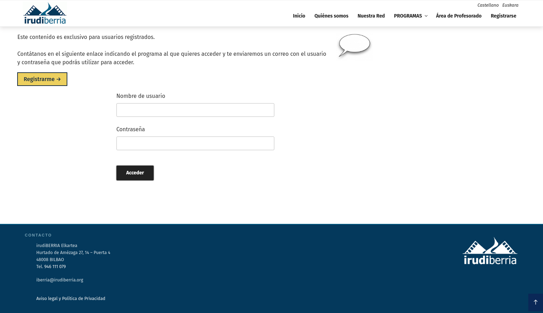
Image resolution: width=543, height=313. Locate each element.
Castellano (488, 5)
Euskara (510, 5)
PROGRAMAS (411, 16)
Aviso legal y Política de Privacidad (70, 298)
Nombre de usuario (141, 96)
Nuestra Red (371, 16)
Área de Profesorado (459, 16)
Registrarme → (42, 79)
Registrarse (503, 16)
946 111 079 (55, 266)
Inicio (299, 16)
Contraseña (130, 129)
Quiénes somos (331, 16)
